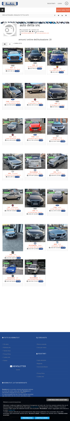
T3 (35, 278)
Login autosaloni (41, 360)
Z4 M (57, 245)
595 (57, 69)
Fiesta (35, 137)
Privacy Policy (6, 354)
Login (60, 3)
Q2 (12, 68)
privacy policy (34, 407)
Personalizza (27, 418)
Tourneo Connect (13, 102)
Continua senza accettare (57, 400)
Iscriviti (18, 369)
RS (35, 211)
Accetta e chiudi (42, 418)
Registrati (51, 3)
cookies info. (11, 410)
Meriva (57, 172)
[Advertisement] (35, 308)
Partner (4, 360)
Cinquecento (13, 208)
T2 (35, 172)
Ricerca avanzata (41, 344)
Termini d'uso (6, 350)
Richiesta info (6, 347)
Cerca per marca (41, 347)
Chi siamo (5, 344)
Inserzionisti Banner (42, 367)
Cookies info (6, 357)
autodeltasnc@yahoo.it (27, 33)
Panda (35, 102)
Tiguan (35, 246)
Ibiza (12, 255)
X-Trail (57, 138)
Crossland (13, 174)
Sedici (13, 137)
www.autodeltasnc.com (43, 33)
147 (12, 278)
